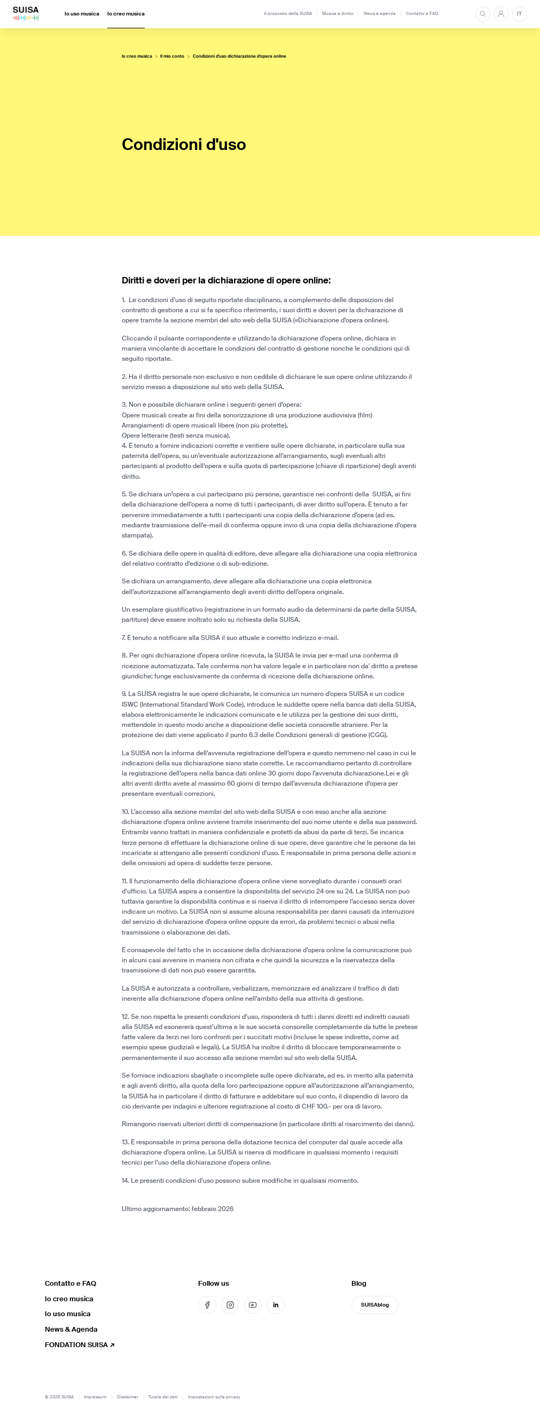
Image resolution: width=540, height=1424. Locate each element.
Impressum (95, 1397)
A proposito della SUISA (288, 14)
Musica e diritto (338, 14)
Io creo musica (126, 14)
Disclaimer (127, 1397)
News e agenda (380, 14)
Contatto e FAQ (422, 14)
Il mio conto (172, 56)
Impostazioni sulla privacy (214, 1397)
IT (519, 14)
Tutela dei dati (163, 1397)
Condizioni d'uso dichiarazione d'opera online (239, 56)
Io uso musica (82, 14)
